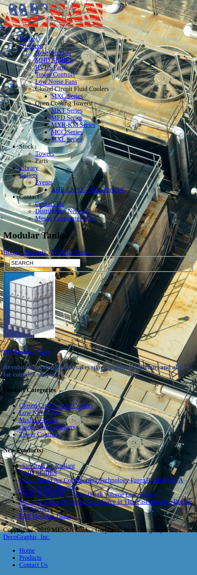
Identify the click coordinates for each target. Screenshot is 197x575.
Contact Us (49, 203)
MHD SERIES (54, 60)
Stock (26, 146)
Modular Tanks (70, 252)
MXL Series (66, 139)
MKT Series (66, 110)
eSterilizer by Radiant (47, 465)
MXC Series (67, 96)
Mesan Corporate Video (65, 218)
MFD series (34, 509)
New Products (53, 53)
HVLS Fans (50, 67)
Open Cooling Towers (63, 103)
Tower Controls (55, 74)
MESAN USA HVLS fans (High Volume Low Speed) (88, 494)
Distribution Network (62, 211)
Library (28, 168)
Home (27, 38)
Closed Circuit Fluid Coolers (72, 88)
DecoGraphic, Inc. (26, 536)
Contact (29, 196)
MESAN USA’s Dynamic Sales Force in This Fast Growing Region (105, 501)
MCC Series (67, 132)
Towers (44, 153)
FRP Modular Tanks (26, 352)
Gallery (28, 175)
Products (30, 45)
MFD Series (66, 117)
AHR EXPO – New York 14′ (88, 189)
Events (44, 182)
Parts (41, 160)
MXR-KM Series (73, 124)
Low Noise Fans (56, 81)
